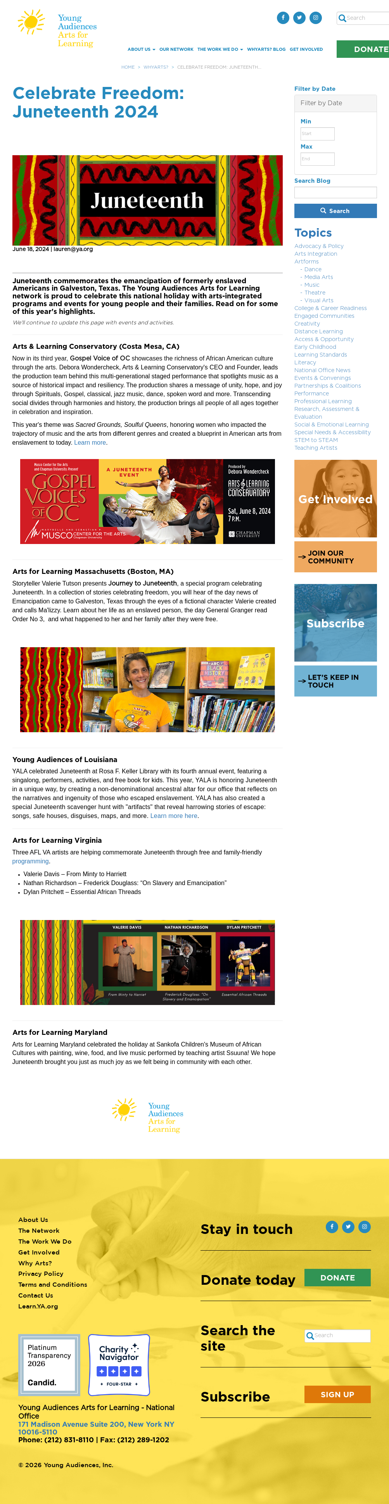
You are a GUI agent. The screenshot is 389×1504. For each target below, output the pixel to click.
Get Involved (306, 49)
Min (306, 121)
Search (335, 211)
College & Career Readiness (330, 308)
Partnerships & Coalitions (327, 386)
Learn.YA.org (38, 1306)
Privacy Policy (41, 1273)
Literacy (305, 363)
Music (312, 285)
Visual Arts (319, 300)
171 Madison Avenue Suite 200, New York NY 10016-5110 (96, 1428)
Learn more (90, 442)
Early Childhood (315, 347)
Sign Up (337, 1394)
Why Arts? (35, 1263)
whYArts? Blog (266, 49)
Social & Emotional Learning (331, 425)
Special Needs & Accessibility (332, 432)
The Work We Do (220, 49)
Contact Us (35, 1295)
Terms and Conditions (52, 1284)
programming (30, 861)
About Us (142, 49)
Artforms (306, 262)
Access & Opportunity (324, 339)
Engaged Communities (324, 316)
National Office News (322, 370)
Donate (337, 1277)
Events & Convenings (322, 378)
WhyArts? (155, 67)
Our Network (176, 49)
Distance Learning (318, 331)
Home (128, 67)
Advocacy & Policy (319, 246)
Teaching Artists (315, 448)
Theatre (314, 293)
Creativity (307, 324)
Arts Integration (315, 254)
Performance (311, 394)
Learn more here (173, 816)
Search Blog (312, 180)
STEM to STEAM (316, 440)
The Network (38, 1230)
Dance (313, 269)
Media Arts (318, 277)
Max (307, 146)
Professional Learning (323, 401)
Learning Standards (320, 355)
